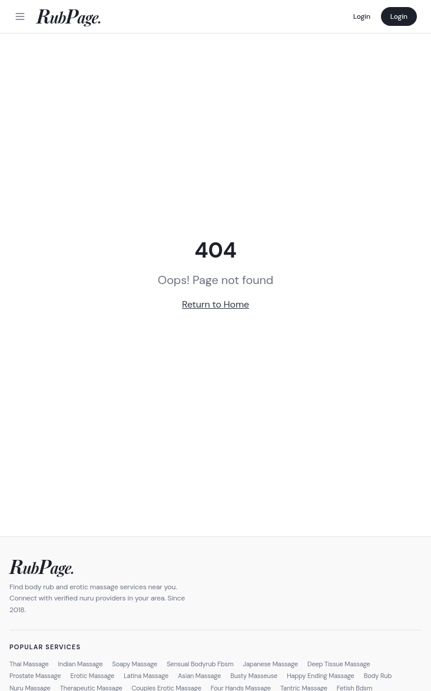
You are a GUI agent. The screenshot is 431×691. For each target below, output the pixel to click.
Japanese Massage (271, 664)
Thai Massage (29, 664)
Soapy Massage (134, 664)
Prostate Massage (35, 676)
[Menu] (20, 16)
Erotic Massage (92, 676)
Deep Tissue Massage (338, 664)
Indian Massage (80, 664)
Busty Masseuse (253, 676)
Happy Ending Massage (320, 676)
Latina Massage (146, 676)
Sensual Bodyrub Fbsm (200, 664)
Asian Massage (199, 676)
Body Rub (378, 676)
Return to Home (215, 304)
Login (361, 16)
